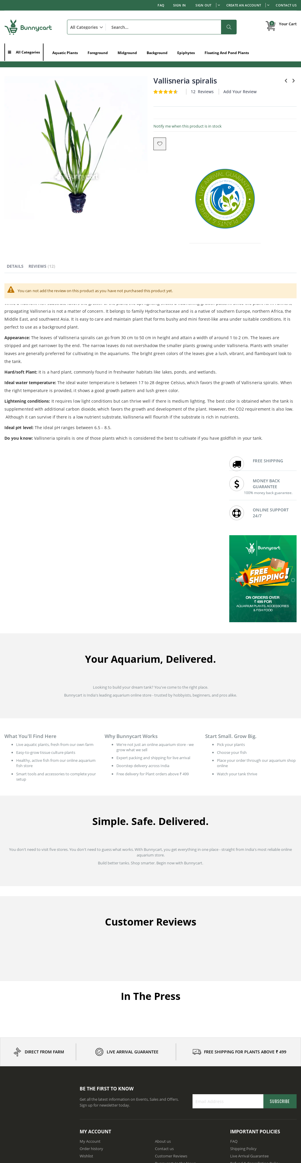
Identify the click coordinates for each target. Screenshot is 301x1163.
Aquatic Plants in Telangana (254, 1089)
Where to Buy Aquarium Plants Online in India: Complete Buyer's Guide (37, 1085)
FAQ (161, 5)
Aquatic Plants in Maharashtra (106, 1081)
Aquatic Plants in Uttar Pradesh (257, 1096)
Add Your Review (173, 97)
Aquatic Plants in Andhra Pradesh (184, 1074)
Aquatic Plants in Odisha (176, 1103)
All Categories (28, 52)
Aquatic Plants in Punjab (251, 1074)
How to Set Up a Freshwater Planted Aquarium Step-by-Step (36, 1072)
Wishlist (86, 1016)
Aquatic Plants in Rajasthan (253, 1081)
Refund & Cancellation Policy (255, 1023)
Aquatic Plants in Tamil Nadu (105, 1096)
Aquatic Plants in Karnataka (104, 1074)
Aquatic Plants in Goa (248, 1103)
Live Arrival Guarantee (249, 1016)
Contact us (164, 1009)
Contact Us (286, 5)
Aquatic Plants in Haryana (177, 1081)
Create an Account (243, 5)
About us (163, 1001)
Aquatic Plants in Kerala (175, 1089)
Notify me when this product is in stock (150, 131)
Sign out (203, 5)
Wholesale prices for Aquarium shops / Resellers (187, 1040)
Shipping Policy (243, 1009)
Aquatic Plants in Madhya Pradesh (185, 1096)
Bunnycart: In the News (175, 1023)
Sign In (179, 5)
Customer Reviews (171, 1016)
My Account (90, 1001)
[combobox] (152, 27)
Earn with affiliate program (178, 1031)
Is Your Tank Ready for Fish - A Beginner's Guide (30, 1098)
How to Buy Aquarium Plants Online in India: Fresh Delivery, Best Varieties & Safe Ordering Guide (36, 1114)
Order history (91, 1009)
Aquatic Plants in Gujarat (101, 1103)
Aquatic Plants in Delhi (99, 1089)
